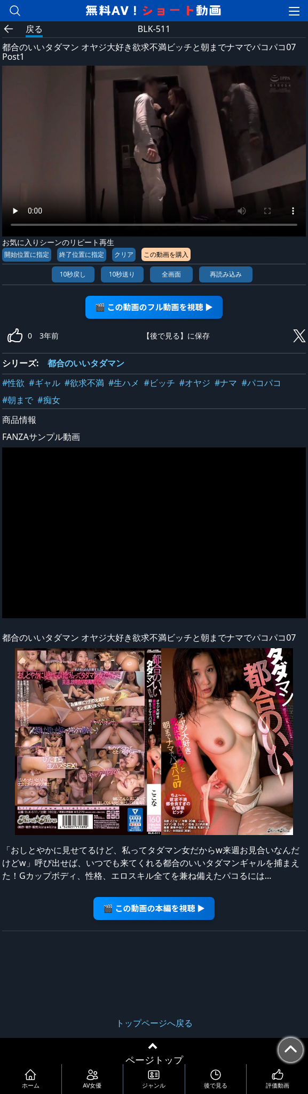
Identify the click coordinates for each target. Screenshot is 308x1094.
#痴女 (48, 400)
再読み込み (226, 274)
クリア (123, 254)
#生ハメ (123, 382)
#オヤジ (194, 382)
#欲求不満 (84, 382)
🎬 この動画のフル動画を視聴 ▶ (154, 306)
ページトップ (154, 1059)
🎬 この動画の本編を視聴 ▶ (154, 908)
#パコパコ (261, 382)
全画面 (171, 274)
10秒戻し (73, 274)
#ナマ (226, 382)
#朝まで (17, 400)
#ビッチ (159, 382)
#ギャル (44, 382)
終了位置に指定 (81, 254)
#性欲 (13, 382)
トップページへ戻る (154, 1023)
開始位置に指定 (26, 254)
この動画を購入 (166, 254)
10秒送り (122, 274)
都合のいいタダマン (86, 363)
